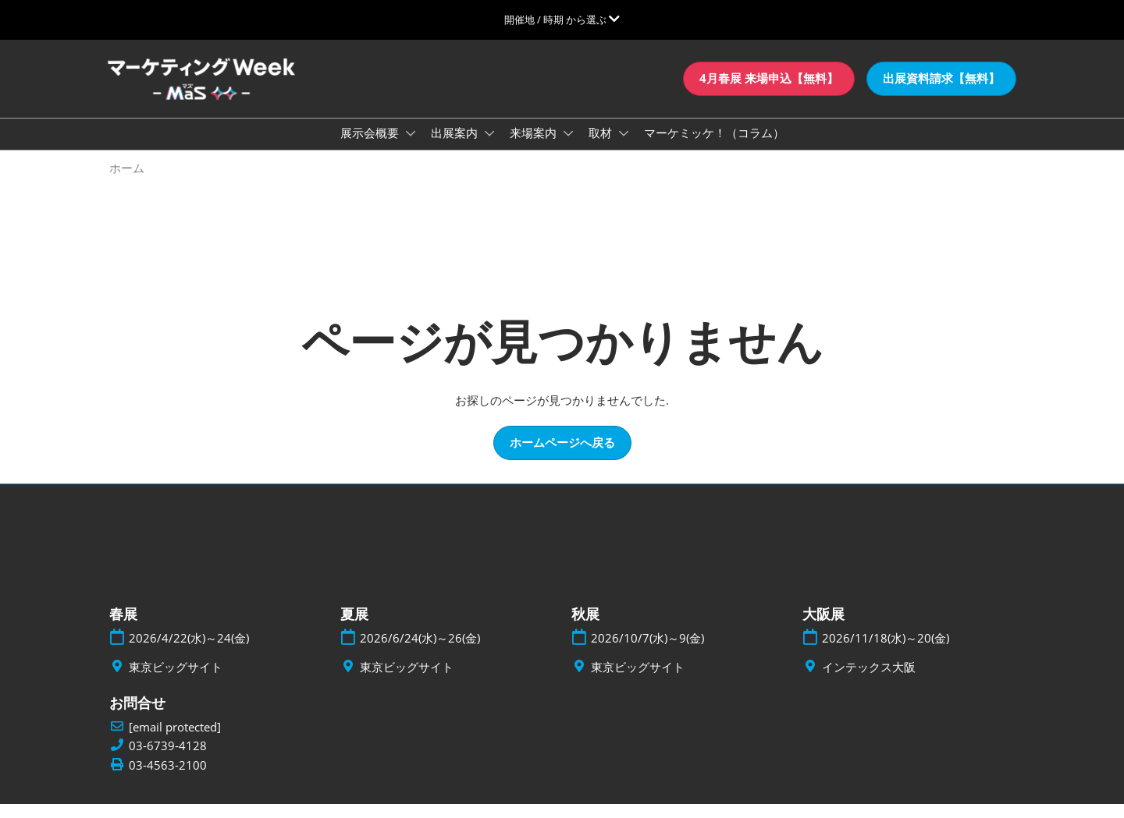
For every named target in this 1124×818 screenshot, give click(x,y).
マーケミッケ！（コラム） (714, 147)
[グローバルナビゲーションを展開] (562, 19)
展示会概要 (371, 147)
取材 (602, 147)
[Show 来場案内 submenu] (568, 148)
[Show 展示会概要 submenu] (410, 148)
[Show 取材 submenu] (623, 148)
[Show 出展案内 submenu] (489, 148)
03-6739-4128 (168, 759)
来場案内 (535, 147)
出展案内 (456, 147)
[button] (769, 93)
